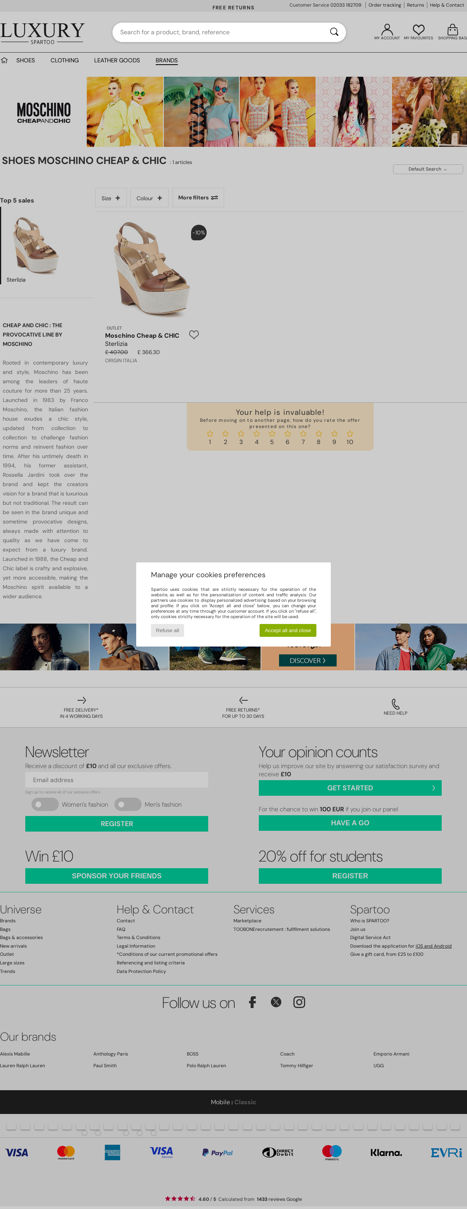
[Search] (334, 32)
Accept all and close (288, 630)
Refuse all (167, 630)
